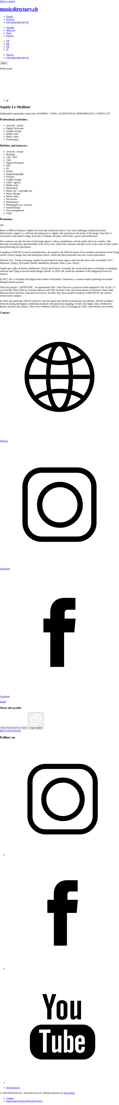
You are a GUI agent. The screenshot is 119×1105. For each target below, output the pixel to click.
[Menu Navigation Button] (4, 63)
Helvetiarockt (13, 1087)
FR (7, 46)
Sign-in (9, 36)
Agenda (10, 27)
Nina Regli (69, 1093)
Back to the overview (10, 730)
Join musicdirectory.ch (17, 22)
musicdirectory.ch (19, 9)
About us (10, 30)
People (9, 16)
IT (7, 49)
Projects (10, 19)
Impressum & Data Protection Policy (24, 1101)
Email (3, 701)
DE (7, 44)
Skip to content (7, 1)
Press (8, 33)
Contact (10, 1098)
